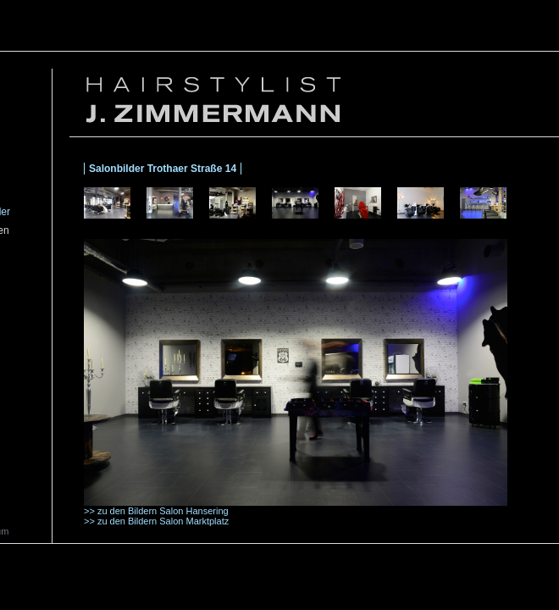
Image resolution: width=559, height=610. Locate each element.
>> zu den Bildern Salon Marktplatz (156, 521)
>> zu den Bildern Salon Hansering (156, 511)
